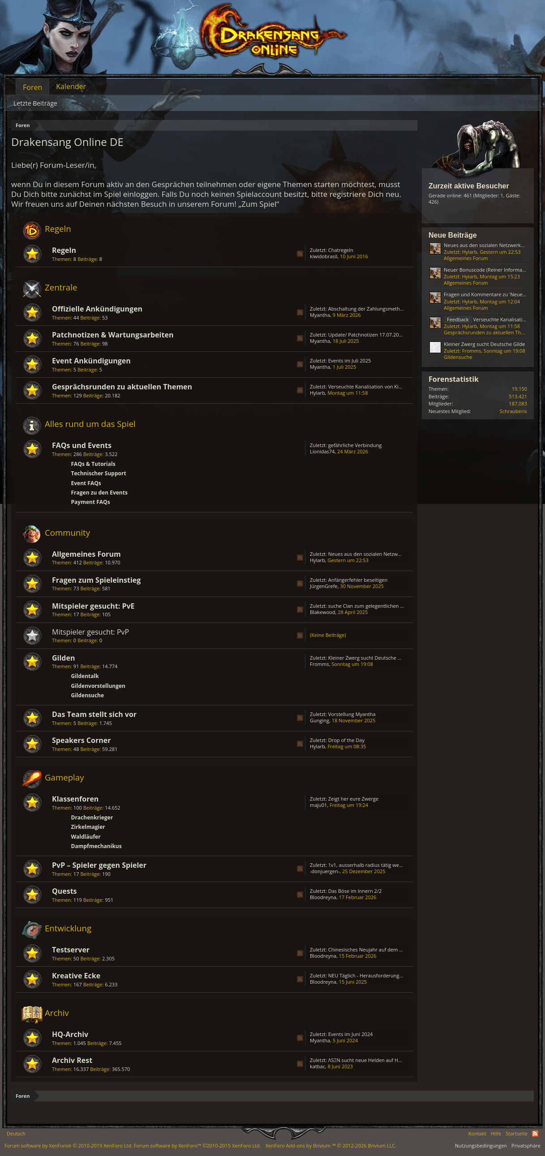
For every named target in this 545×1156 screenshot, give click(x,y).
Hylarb (317, 392)
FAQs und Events (82, 445)
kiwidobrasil (323, 256)
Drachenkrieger (92, 817)
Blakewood (322, 612)
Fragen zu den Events (99, 492)
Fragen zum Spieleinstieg (96, 580)
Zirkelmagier (88, 827)
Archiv (57, 1012)
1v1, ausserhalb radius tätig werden (369, 865)
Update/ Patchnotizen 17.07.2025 (366, 334)
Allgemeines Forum (86, 554)
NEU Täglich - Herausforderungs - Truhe (374, 975)
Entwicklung (68, 928)
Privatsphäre (526, 1145)
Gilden (63, 658)
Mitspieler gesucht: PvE (93, 606)
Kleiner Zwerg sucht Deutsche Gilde (368, 657)
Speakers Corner (81, 740)
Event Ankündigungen (91, 361)
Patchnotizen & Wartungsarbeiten (112, 335)
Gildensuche (87, 695)
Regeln (58, 228)
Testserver (71, 950)
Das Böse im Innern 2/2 (355, 890)
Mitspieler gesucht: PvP (90, 632)
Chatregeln (340, 250)
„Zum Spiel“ (258, 204)
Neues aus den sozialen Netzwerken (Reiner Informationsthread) (402, 553)
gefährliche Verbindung (355, 445)
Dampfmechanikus (96, 846)
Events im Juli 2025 (349, 360)
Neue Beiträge (453, 235)
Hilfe (496, 1133)
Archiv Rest (72, 1060)
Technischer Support (98, 473)
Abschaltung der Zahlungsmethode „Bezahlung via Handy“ (395, 308)
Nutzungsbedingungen (481, 1145)
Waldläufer (86, 836)
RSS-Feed (300, 254)
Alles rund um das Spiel (90, 423)
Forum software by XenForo (68, 1145)
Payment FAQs (90, 502)
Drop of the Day (346, 740)
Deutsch (16, 1133)
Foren (32, 87)
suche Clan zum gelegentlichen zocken (372, 605)
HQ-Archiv (70, 1034)
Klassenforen (75, 799)
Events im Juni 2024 (350, 1034)
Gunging (319, 720)
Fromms (319, 664)
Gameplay (64, 777)
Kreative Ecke (76, 976)
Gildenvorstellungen (98, 686)
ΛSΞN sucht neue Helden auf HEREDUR (372, 1060)
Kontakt (477, 1133)
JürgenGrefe (324, 586)
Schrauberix (513, 411)
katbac (317, 1066)
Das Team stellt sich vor (94, 714)
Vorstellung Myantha (352, 714)
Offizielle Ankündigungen (97, 309)
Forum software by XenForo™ (197, 1145)
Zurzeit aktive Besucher (469, 186)
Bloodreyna (323, 897)
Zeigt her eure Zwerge (353, 798)
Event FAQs (86, 483)
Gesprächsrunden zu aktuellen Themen (122, 387)
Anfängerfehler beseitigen (358, 579)
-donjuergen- (324, 871)
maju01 (318, 805)
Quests (64, 891)
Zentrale (61, 287)
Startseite (517, 1133)
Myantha (320, 314)
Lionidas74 (322, 451)
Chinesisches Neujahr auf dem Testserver (375, 949)
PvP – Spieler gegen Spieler (99, 865)
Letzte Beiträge (35, 103)
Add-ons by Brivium (331, 1145)
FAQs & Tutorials (93, 464)
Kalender (71, 86)
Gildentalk (85, 676)
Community (67, 532)
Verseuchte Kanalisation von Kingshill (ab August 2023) (390, 386)
